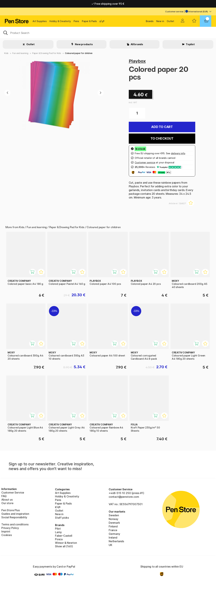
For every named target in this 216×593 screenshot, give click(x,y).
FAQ (3, 496)
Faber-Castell (63, 535)
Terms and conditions (14, 524)
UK (110, 545)
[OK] (108, 32)
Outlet (170, 21)
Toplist (190, 44)
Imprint (5, 531)
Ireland (113, 537)
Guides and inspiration (15, 513)
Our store (7, 503)
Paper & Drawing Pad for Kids (46, 53)
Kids (6, 53)
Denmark (114, 522)
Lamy (58, 532)
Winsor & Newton (66, 542)
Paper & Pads (89, 21)
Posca (59, 539)
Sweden (114, 515)
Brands (150, 21)
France (113, 530)
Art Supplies (40, 21)
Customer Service (12, 492)
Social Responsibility (14, 517)
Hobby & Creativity (60, 21)
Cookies (6, 535)
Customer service (174, 11)
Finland (113, 526)
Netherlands (116, 541)
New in (160, 21)
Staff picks (62, 517)
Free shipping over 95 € (108, 3)
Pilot (58, 528)
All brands (136, 44)
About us (7, 499)
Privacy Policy (10, 528)
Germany (114, 534)
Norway (113, 519)
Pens (76, 21)
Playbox (137, 61)
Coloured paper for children (78, 53)
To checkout (162, 138)
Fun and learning (20, 53)
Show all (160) (64, 546)
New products (83, 44)
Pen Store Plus (10, 510)
